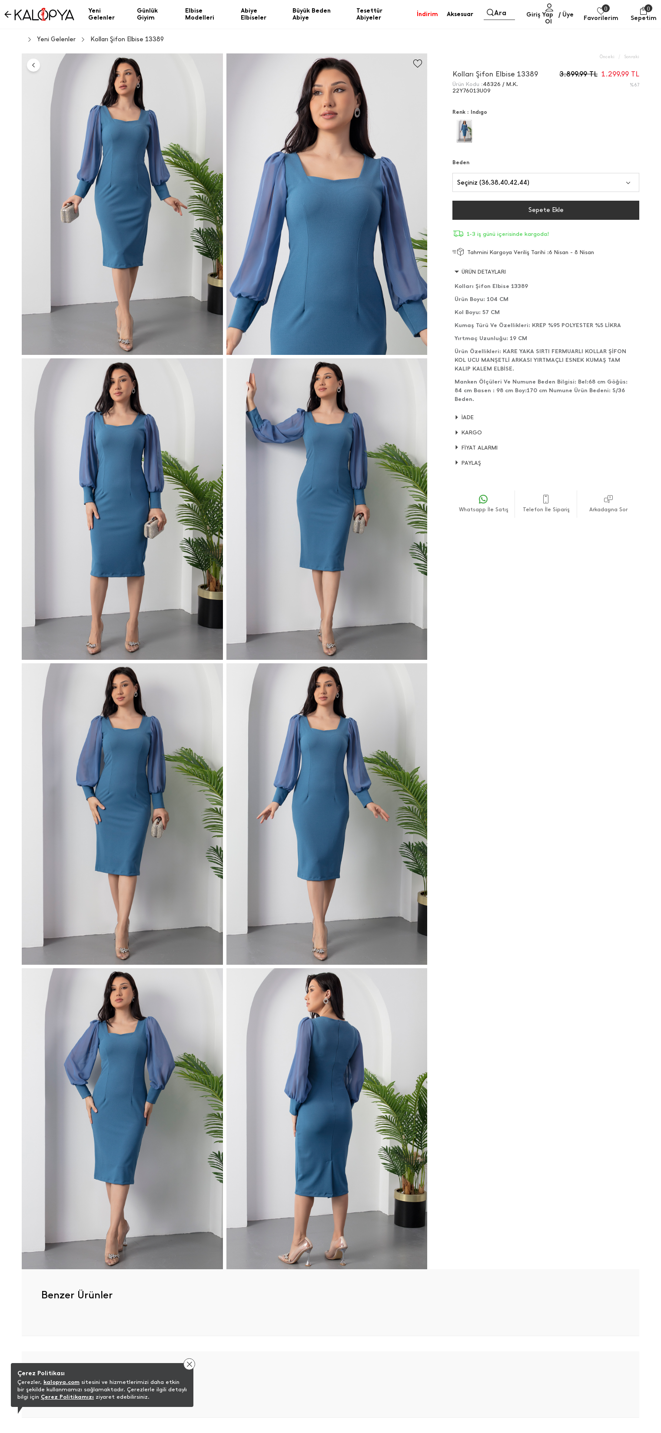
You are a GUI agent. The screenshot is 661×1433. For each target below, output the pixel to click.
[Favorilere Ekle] (417, 63)
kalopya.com (61, 1382)
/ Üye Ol (559, 18)
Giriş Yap (539, 14)
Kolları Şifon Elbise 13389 (127, 39)
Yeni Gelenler (56, 39)
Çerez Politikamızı (67, 1396)
